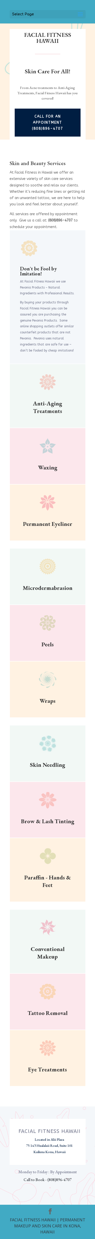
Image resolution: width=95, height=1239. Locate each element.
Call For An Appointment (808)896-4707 (47, 122)
